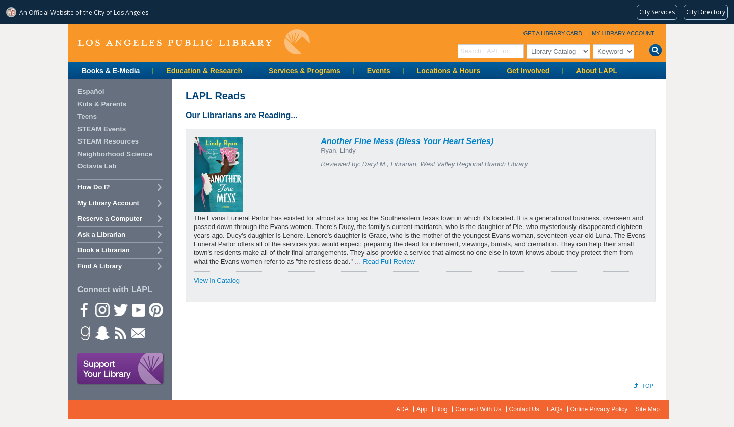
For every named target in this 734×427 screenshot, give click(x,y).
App (421, 409)
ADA (402, 409)
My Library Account (623, 33)
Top (647, 386)
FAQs (554, 409)
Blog (441, 409)
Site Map (648, 409)
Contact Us (524, 409)
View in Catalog (217, 280)
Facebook (84, 309)
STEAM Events (101, 129)
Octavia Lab (97, 166)
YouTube (137, 309)
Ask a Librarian (101, 234)
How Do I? (93, 187)
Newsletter (137, 333)
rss (120, 333)
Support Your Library (121, 369)
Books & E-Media (111, 71)
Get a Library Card (553, 33)
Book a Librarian (103, 250)
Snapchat (102, 333)
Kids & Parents (101, 104)
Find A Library (99, 266)
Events (378, 71)
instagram (102, 309)
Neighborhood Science (114, 154)
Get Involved (528, 71)
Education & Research (204, 71)
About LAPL (596, 71)
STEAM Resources (108, 141)
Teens (87, 116)
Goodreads (84, 333)
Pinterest (155, 309)
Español (90, 91)
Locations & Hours (448, 71)
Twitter (120, 309)
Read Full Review (389, 261)
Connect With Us (478, 409)
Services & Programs (304, 71)
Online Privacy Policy (599, 409)
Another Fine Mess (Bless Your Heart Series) (407, 141)
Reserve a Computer (109, 218)
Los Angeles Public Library (193, 42)
